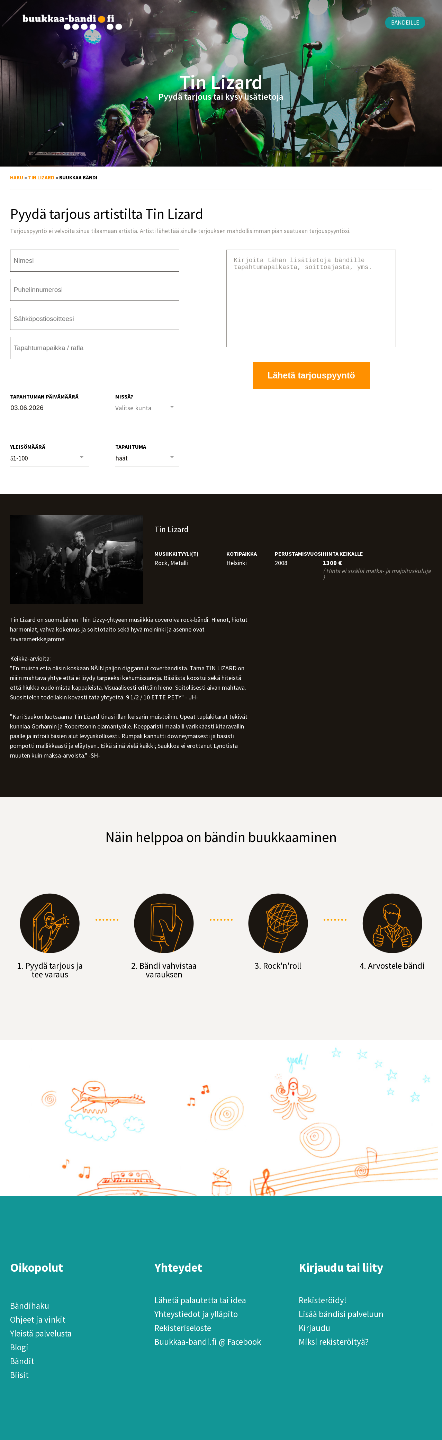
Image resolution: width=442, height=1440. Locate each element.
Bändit (22, 1361)
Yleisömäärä (27, 446)
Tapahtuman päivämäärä (44, 396)
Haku (16, 177)
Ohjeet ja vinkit (37, 1319)
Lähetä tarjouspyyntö (311, 392)
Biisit (19, 1374)
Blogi (19, 1347)
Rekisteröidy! (322, 1300)
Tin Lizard (41, 177)
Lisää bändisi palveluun (341, 1314)
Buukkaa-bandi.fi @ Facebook (207, 1341)
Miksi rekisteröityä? (334, 1341)
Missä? (124, 396)
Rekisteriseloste (182, 1327)
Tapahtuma (130, 446)
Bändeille (405, 22)
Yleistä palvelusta (41, 1333)
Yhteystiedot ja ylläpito (196, 1314)
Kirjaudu (314, 1327)
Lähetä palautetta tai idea (200, 1300)
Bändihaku (29, 1305)
